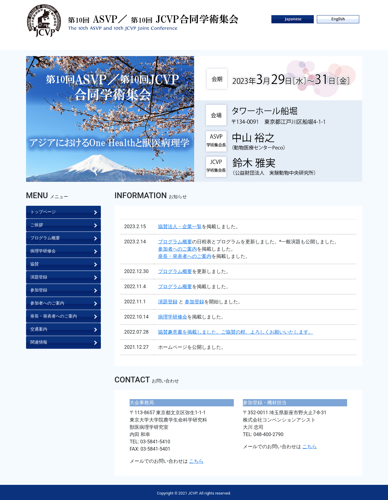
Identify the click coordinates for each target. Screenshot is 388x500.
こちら (196, 461)
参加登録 (194, 302)
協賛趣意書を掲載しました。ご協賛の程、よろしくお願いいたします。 (235, 332)
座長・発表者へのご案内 (184, 256)
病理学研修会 (172, 317)
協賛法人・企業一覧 (180, 226)
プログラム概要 (175, 242)
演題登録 (167, 302)
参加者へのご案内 (177, 249)
